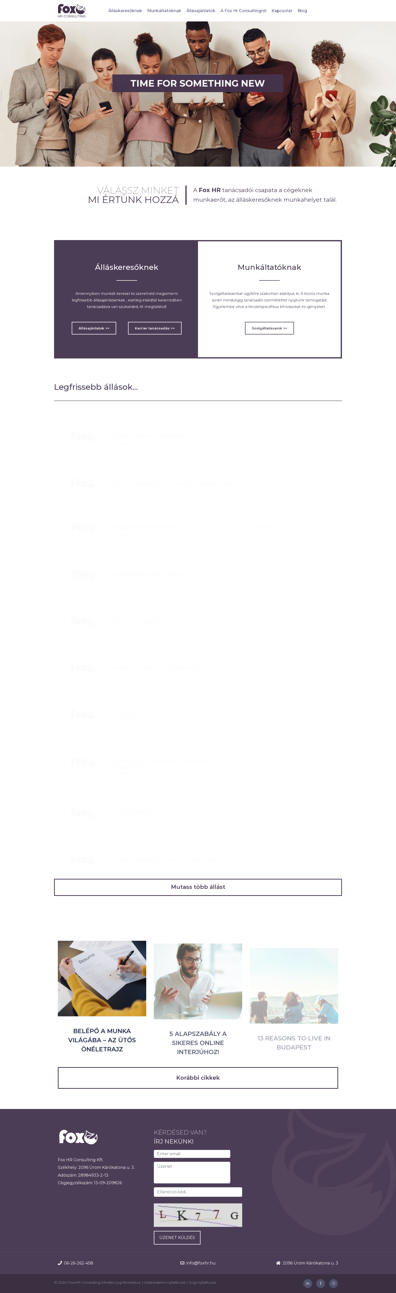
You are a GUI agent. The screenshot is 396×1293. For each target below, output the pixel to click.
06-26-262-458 (78, 1263)
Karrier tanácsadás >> (155, 328)
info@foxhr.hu (201, 1263)
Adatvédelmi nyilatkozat (165, 1282)
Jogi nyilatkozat (202, 1282)
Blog (302, 10)
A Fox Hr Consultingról (243, 10)
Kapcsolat (281, 10)
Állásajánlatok (200, 10)
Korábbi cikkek (198, 1077)
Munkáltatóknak (164, 10)
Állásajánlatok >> (94, 328)
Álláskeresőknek (125, 10)
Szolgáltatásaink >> (269, 328)
